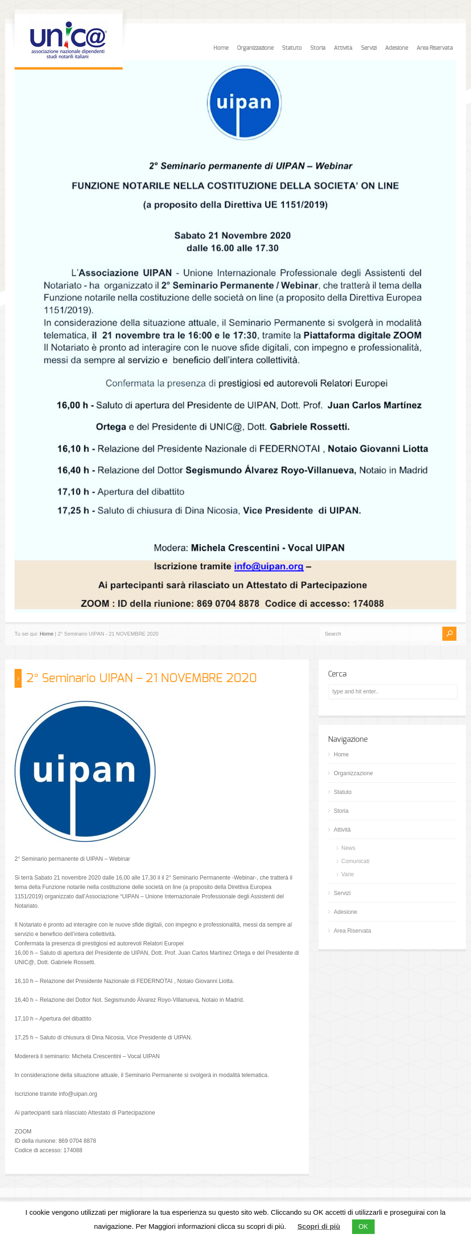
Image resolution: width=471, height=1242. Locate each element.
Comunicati (355, 861)
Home (220, 48)
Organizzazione (255, 48)
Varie (347, 874)
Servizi (369, 48)
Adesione (396, 48)
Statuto (292, 48)
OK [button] (363, 1226)
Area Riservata (434, 48)
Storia (317, 48)
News (348, 848)
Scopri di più (319, 1226)
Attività (343, 48)
